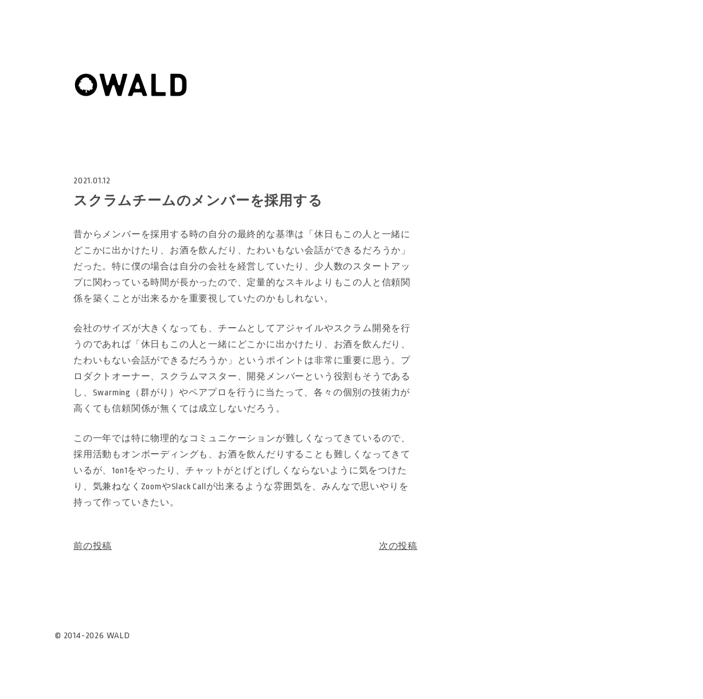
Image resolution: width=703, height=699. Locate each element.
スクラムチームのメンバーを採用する (198, 201)
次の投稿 (398, 546)
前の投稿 (92, 546)
